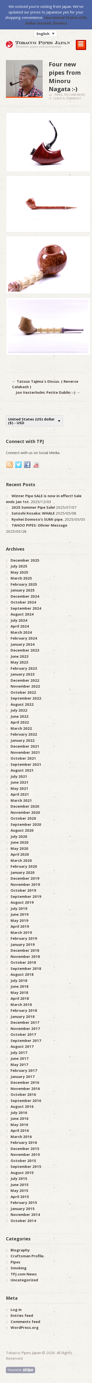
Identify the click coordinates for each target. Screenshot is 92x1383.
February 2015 (24, 1202)
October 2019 (23, 890)
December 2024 (25, 596)
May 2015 (19, 1190)
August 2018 (22, 974)
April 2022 (20, 722)
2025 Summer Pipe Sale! (33, 507)
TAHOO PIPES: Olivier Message (39, 525)
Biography (20, 1249)
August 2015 (22, 1172)
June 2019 (19, 914)
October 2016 (23, 1094)
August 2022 (22, 704)
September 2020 (26, 824)
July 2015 (19, 1178)
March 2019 (21, 932)
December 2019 (25, 878)
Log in (16, 1309)
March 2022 (21, 728)
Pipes (58, 95)
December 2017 (25, 1022)
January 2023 (23, 674)
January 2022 (23, 740)
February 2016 (24, 1142)
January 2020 (23, 872)
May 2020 (19, 848)
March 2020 (21, 860)
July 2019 (19, 908)
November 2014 (25, 1214)
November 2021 (25, 752)
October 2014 (23, 1220)
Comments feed (25, 1321)
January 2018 (23, 1016)
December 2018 (25, 950)
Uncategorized (24, 1279)
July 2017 (19, 1052)
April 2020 (20, 854)
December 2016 (25, 1082)
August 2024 (22, 614)
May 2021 (19, 788)
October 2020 (23, 818)
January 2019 (23, 944)
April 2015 (20, 1196)
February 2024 (24, 638)
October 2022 (23, 692)
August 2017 (22, 1046)
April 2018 (20, 998)
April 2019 (20, 926)
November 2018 (25, 956)
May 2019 (19, 920)
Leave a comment (67, 98)
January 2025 (23, 590)
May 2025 (19, 572)
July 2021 (19, 776)
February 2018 (24, 1010)
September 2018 (26, 968)
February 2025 (24, 584)
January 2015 (23, 1208)
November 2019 (25, 884)
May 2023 (19, 662)
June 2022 (19, 716)
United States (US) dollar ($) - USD (31, 421)
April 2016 (20, 1130)
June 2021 (19, 782)
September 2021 (26, 764)
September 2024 (26, 608)
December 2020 (25, 806)
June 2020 (19, 842)
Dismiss (60, 23)
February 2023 (24, 668)
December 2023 (25, 650)
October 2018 (23, 962)
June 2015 (19, 1184)
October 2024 (23, 602)
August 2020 (22, 830)
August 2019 (22, 902)
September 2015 (26, 1166)
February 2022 (24, 734)
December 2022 (25, 680)
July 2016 (19, 1112)
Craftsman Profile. (27, 1255)
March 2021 (21, 800)
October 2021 (23, 758)
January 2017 (23, 1076)
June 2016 (19, 1118)
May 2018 (19, 992)
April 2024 (20, 626)
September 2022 (26, 698)
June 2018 (19, 986)
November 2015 (25, 1154)
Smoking (18, 1267)
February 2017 (24, 1070)
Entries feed (22, 1315)
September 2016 (26, 1100)
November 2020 (25, 812)
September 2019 (26, 896)
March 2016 (21, 1136)
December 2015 (25, 1148)
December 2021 (25, 746)
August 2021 (22, 770)
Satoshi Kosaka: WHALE (33, 513)
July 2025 (19, 566)
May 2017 (19, 1064)
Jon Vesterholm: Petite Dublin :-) (48, 392)
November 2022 (25, 686)
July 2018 (19, 980)
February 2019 (24, 938)
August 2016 (22, 1106)
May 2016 (19, 1124)
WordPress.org (25, 1327)
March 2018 (21, 1004)
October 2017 (23, 1034)
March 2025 (21, 578)
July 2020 (19, 836)
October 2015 (23, 1160)
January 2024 (23, 644)
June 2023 (19, 656)
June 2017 (19, 1058)
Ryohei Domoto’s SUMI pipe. (38, 519)
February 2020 (24, 866)
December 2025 (25, 560)
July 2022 (19, 710)
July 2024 (19, 620)
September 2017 (26, 1040)
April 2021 (20, 794)
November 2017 (25, 1028)
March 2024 (21, 632)
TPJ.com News (74, 95)
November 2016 (25, 1088)
